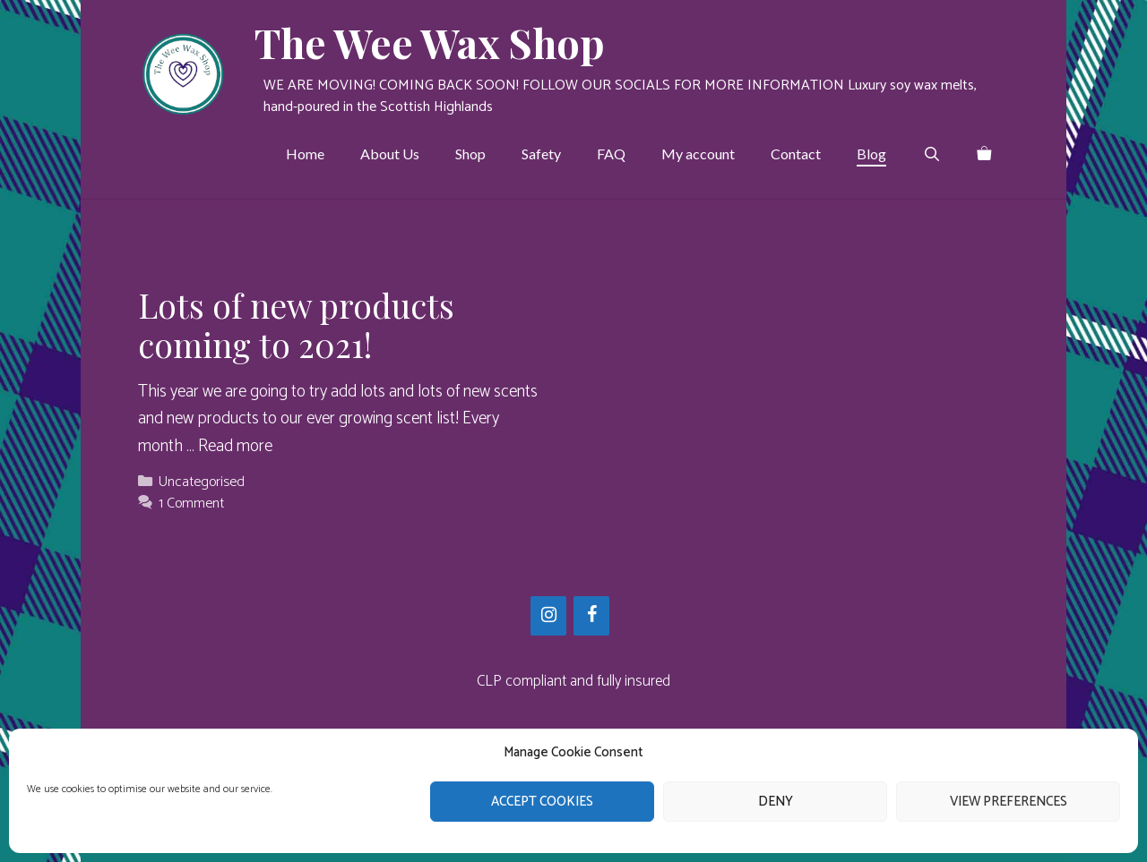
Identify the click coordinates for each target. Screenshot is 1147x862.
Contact (796, 153)
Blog (871, 153)
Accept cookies (542, 801)
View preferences (1008, 801)
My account (698, 153)
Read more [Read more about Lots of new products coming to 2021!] (235, 446)
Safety (541, 153)
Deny (775, 801)
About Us (389, 153)
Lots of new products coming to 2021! (296, 324)
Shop (470, 153)
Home (305, 153)
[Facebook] (591, 616)
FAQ (611, 153)
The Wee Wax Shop (429, 42)
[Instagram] (548, 616)
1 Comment (191, 503)
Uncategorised (202, 482)
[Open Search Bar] (931, 154)
